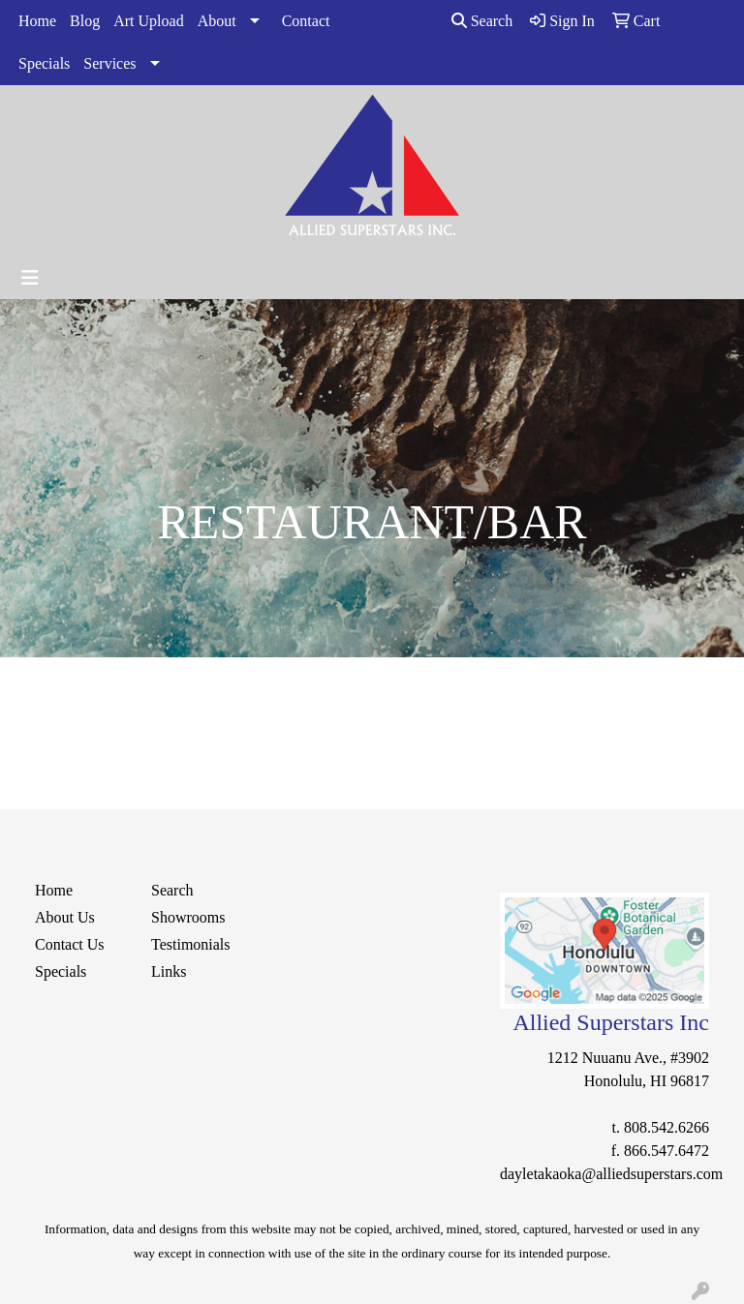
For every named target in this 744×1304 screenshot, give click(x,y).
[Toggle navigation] (30, 277)
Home (37, 21)
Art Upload (148, 21)
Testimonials (191, 944)
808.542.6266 (666, 1127)
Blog (85, 21)
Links (168, 971)
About (217, 21)
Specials (44, 63)
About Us (65, 917)
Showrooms (188, 917)
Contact (306, 21)
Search (482, 21)
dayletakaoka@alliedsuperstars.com (611, 1174)
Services (109, 63)
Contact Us (70, 944)
